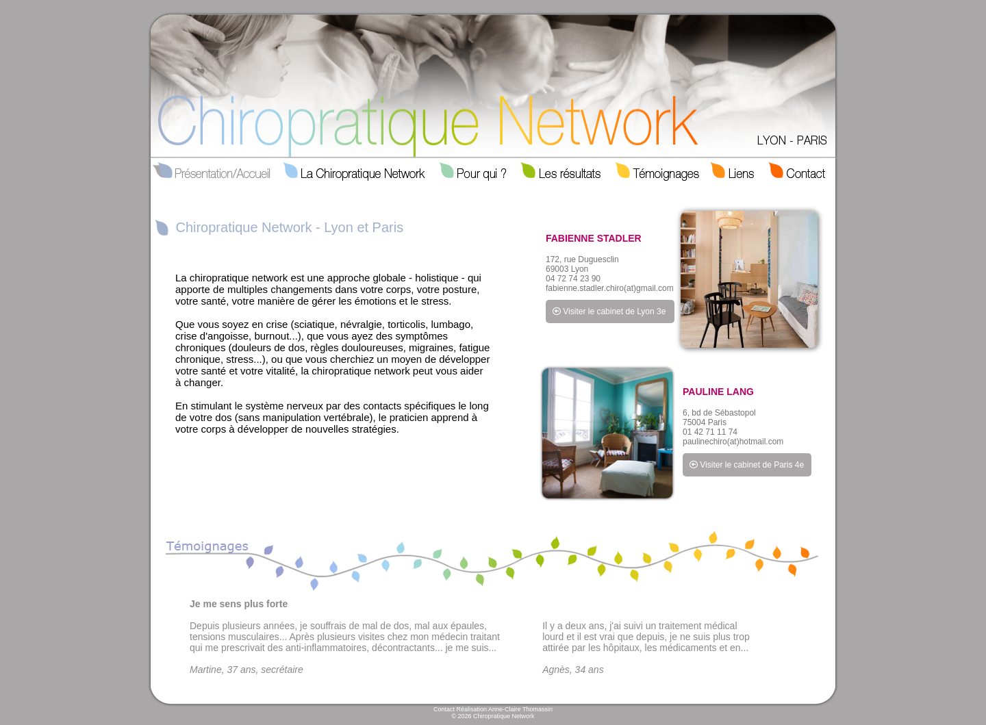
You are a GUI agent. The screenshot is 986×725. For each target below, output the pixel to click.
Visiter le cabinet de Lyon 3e (609, 311)
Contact (444, 709)
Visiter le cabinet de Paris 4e (747, 465)
